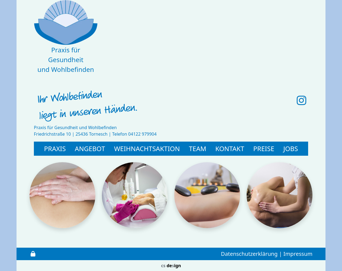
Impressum (297, 253)
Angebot (90, 148)
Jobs (290, 148)
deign (171, 266)
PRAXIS (55, 148)
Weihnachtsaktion (147, 148)
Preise (263, 148)
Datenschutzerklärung (249, 253)
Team (197, 148)
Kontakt (229, 148)
